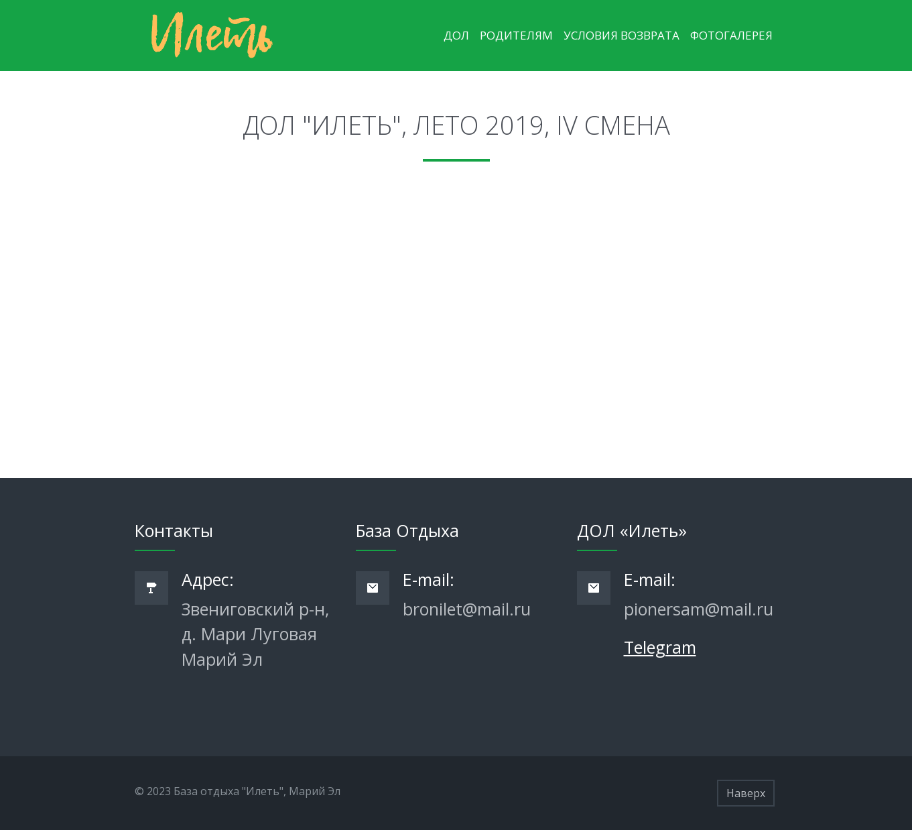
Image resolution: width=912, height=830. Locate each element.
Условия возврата (621, 35)
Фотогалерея (731, 35)
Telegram (660, 647)
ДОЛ (456, 35)
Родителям (516, 35)
